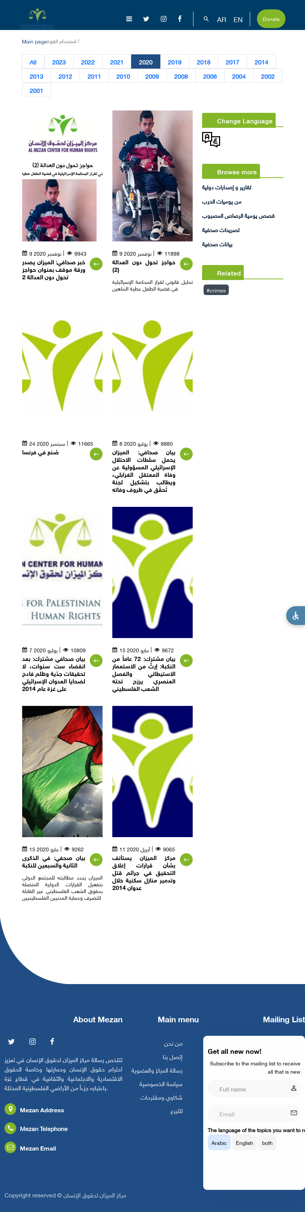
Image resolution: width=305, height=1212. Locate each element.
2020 (145, 61)
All (33, 61)
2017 (232, 61)
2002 (268, 75)
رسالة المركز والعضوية (157, 1076)
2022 (88, 61)
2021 (117, 61)
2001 (36, 90)
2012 (65, 75)
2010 (123, 75)
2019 (174, 61)
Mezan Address (34, 1116)
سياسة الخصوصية (161, 1090)
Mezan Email (30, 1154)
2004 (239, 75)
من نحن (173, 1049)
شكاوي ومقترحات (161, 1103)
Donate (271, 18)
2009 (152, 75)
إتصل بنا (173, 1063)
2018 (203, 61)
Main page (34, 40)
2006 (210, 75)
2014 (261, 61)
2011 (94, 75)
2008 (181, 75)
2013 (36, 75)
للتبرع (177, 1117)
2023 (59, 61)
